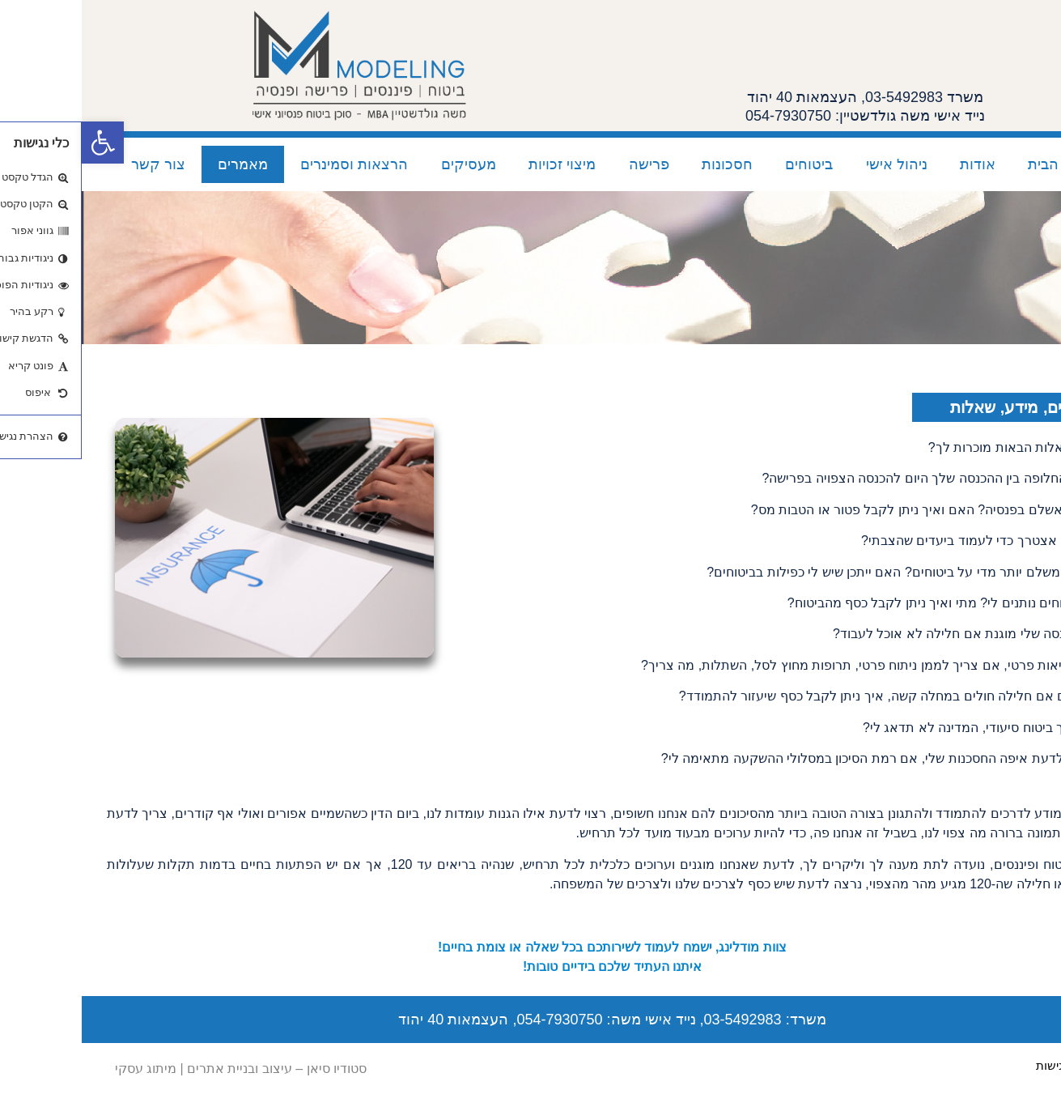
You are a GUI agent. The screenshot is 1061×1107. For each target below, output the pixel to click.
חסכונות (645, 164)
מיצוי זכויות (480, 164)
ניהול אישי (815, 164)
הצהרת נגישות (991, 1065)
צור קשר (76, 164)
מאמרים (161, 164)
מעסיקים (386, 164)
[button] (21, 142)
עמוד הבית (979, 164)
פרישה (567, 164)
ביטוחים (727, 164)
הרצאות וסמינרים (272, 164)
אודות (896, 164)
